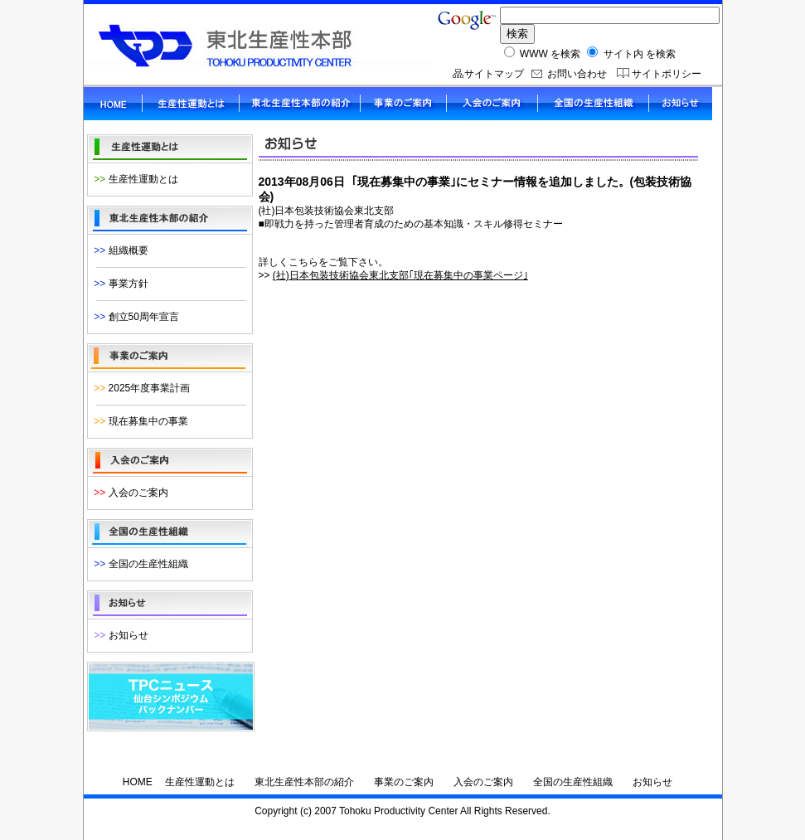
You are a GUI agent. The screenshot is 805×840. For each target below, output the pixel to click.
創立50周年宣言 (134, 317)
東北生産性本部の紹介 (304, 782)
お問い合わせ (577, 74)
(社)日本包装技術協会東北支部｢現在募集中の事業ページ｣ (400, 275)
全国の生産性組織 (138, 564)
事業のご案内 (404, 782)
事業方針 (118, 283)
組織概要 (118, 250)
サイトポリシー (666, 74)
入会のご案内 (128, 492)
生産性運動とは (133, 179)
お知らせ (118, 635)
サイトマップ (494, 74)
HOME (138, 782)
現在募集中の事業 (138, 421)
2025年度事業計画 (140, 388)
